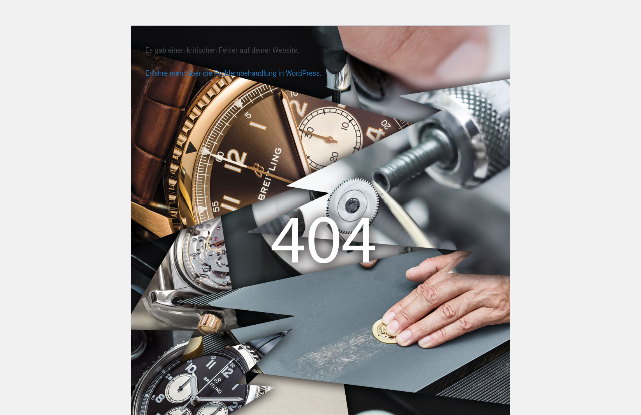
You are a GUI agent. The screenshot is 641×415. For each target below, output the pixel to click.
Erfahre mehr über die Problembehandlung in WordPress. (233, 73)
